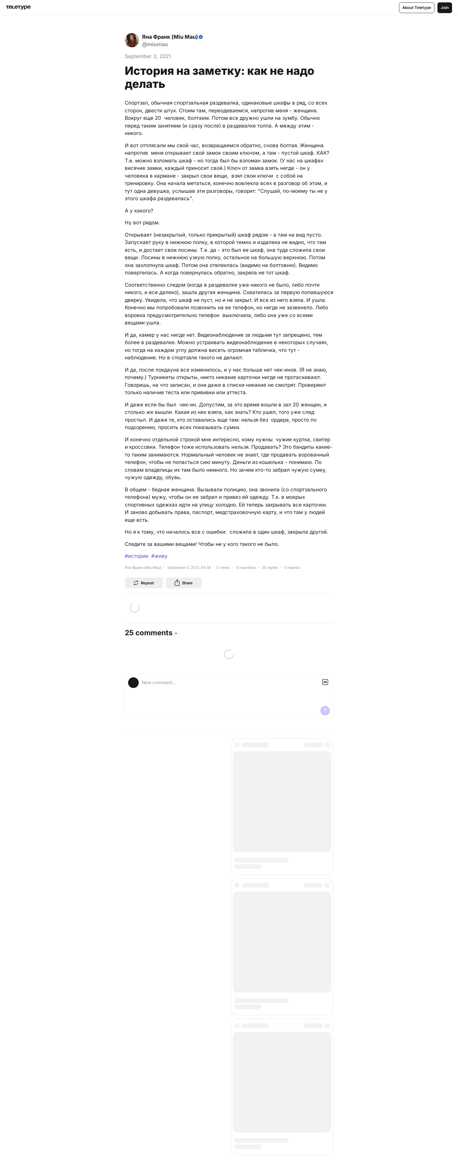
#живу (159, 556)
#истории (136, 556)
